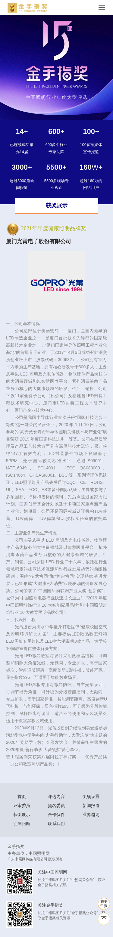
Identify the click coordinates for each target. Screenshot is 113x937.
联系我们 (56, 823)
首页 (21, 796)
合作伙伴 (56, 814)
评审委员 (21, 805)
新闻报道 (91, 805)
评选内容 (56, 796)
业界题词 (91, 814)
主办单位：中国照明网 (29, 853)
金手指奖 (16, 846)
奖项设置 (91, 796)
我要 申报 (104, 903)
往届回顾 (21, 823)
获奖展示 (21, 814)
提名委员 (56, 805)
